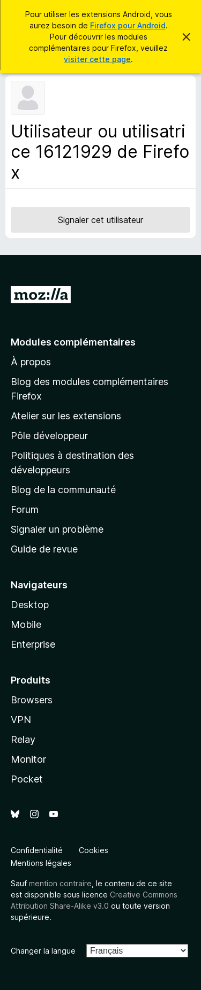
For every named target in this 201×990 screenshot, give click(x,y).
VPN (21, 719)
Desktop (30, 604)
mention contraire (60, 883)
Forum (25, 509)
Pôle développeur (49, 435)
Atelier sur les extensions (66, 415)
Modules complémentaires (73, 342)
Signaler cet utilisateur (100, 219)
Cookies (93, 850)
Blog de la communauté (63, 489)
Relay (23, 739)
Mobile (26, 624)
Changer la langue (43, 950)
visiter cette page (97, 59)
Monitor (28, 759)
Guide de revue (44, 549)
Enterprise (33, 644)
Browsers (32, 699)
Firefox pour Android (128, 25)
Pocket (27, 779)
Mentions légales (41, 863)
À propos (31, 361)
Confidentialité (37, 850)
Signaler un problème (57, 529)
